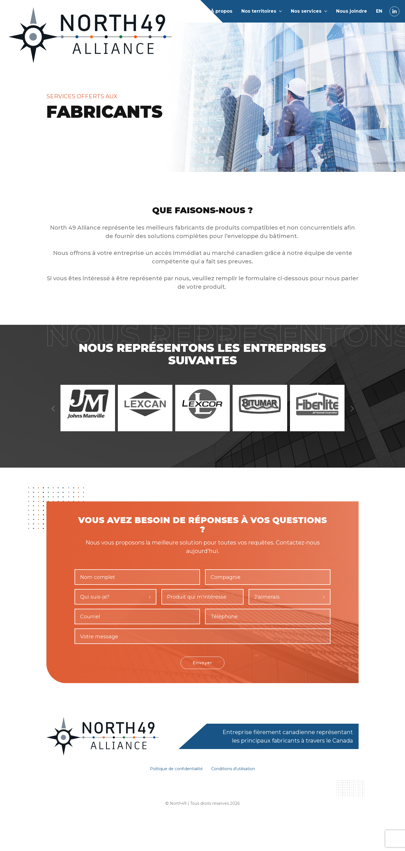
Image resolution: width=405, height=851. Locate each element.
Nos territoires (258, 11)
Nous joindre (351, 11)
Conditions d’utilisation (237, 779)
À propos (221, 11)
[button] (352, 413)
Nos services (306, 11)
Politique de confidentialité (173, 779)
